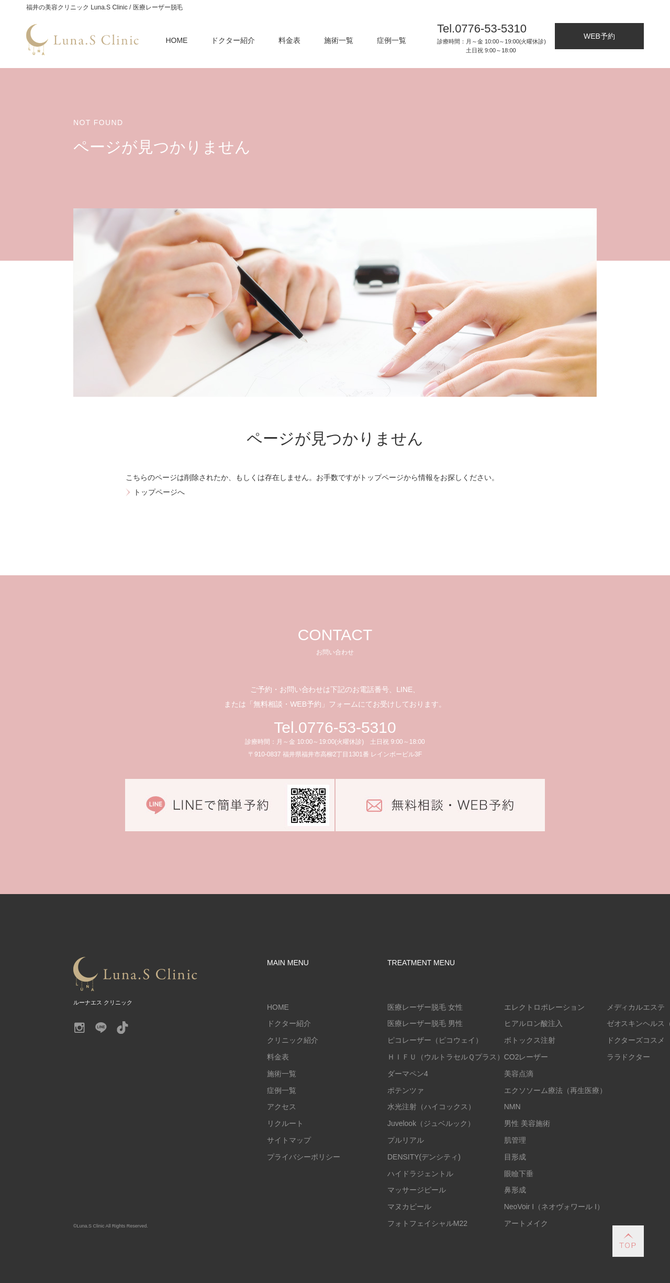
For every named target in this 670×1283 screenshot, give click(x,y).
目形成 (515, 1157)
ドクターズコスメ (636, 1040)
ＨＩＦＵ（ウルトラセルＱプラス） (445, 1057)
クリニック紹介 (292, 1040)
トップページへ (159, 492)
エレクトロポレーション (544, 1007)
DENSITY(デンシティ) (424, 1157)
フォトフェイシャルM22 (427, 1223)
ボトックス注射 (529, 1040)
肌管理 (515, 1140)
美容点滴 (518, 1073)
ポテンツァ (405, 1090)
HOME (177, 40)
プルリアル (405, 1140)
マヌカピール (409, 1206)
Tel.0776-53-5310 (335, 727)
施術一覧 (338, 40)
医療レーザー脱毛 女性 (425, 1007)
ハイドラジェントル (420, 1173)
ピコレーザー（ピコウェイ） (435, 1040)
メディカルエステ (636, 1007)
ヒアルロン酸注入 (533, 1023)
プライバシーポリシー (303, 1157)
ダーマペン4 (407, 1073)
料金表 (289, 40)
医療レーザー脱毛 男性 (425, 1023)
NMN (512, 1106)
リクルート (285, 1123)
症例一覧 (391, 40)
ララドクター (629, 1057)
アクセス (281, 1106)
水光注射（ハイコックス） (431, 1106)
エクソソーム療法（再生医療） (555, 1090)
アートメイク (526, 1223)
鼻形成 (515, 1190)
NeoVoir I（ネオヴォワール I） (554, 1206)
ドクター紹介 (233, 40)
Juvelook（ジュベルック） (431, 1123)
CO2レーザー (526, 1057)
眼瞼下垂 (518, 1173)
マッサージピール (416, 1190)
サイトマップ (289, 1140)
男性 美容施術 (527, 1123)
